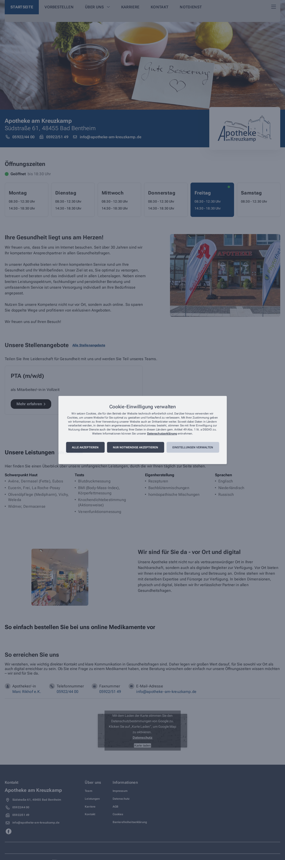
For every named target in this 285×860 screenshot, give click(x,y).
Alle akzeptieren (85, 447)
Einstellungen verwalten (192, 447)
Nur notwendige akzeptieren (135, 447)
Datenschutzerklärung (162, 433)
